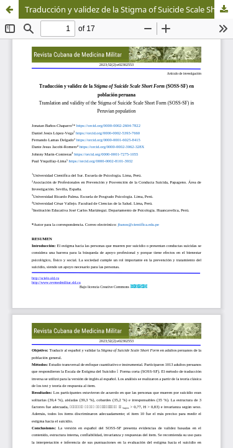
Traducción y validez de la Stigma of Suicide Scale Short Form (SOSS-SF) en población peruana (129, 9)
